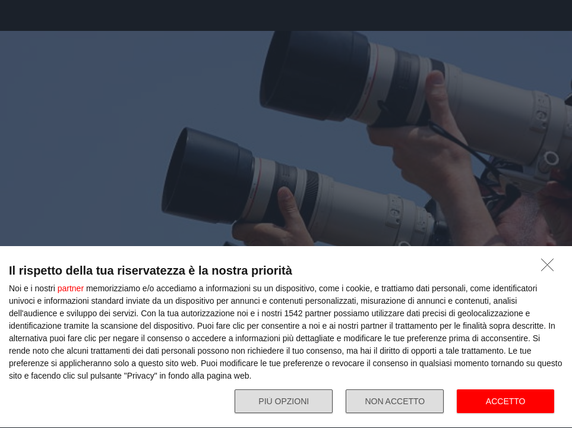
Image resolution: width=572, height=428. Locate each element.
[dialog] (286, 337)
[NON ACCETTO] (550, 268)
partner (71, 288)
